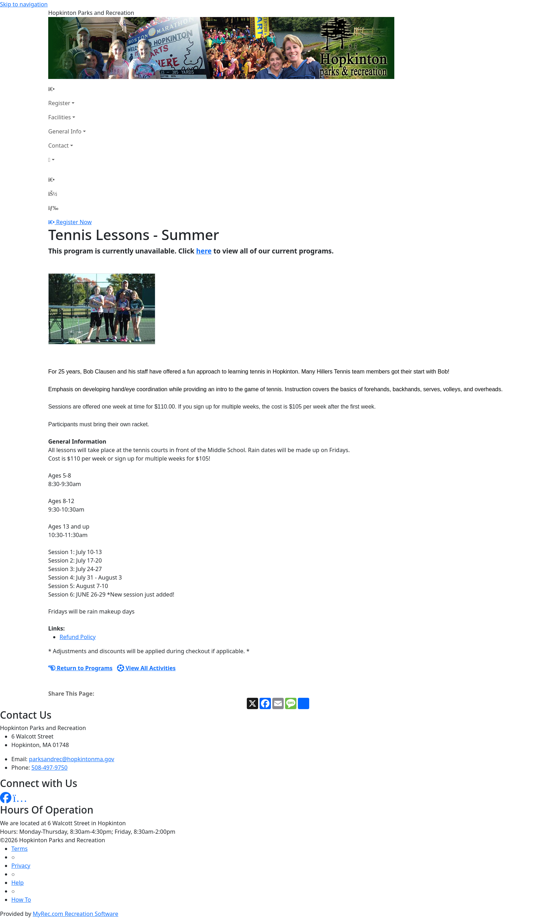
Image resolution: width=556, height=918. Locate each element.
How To (21, 899)
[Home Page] (67, 89)
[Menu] (53, 208)
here (204, 251)
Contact (58, 145)
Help (17, 882)
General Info (65, 131)
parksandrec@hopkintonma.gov (72, 759)
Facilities (59, 117)
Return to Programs (80, 668)
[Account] (67, 160)
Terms (19, 849)
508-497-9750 (50, 767)
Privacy (20, 865)
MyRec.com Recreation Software (75, 914)
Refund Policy (78, 637)
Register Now (73, 222)
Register (59, 103)
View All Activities (146, 668)
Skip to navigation (24, 4)
